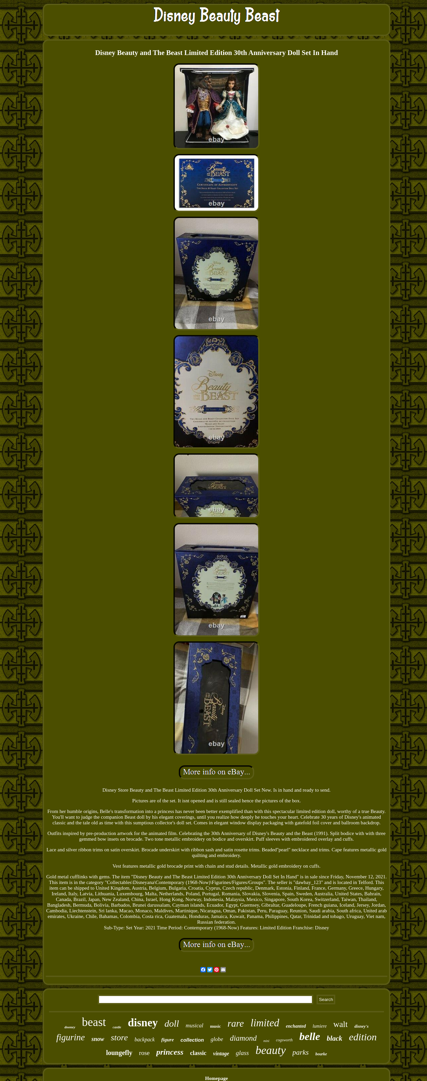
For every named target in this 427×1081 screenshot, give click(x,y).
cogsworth (284, 1040)
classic (198, 1053)
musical (194, 1025)
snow (97, 1039)
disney (143, 1023)
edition (363, 1036)
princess (169, 1052)
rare (236, 1023)
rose (144, 1052)
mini (266, 1041)
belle (309, 1036)
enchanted (296, 1026)
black (334, 1038)
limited (265, 1023)
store (119, 1037)
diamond (243, 1038)
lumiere (320, 1026)
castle (117, 1027)
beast (94, 1022)
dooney (69, 1027)
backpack (144, 1039)
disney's (361, 1026)
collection (192, 1040)
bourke (321, 1054)
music (215, 1026)
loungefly (119, 1052)
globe (216, 1039)
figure (167, 1039)
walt (340, 1024)
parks (301, 1052)
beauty (271, 1050)
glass (242, 1052)
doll (171, 1023)
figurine (70, 1037)
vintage (221, 1053)
